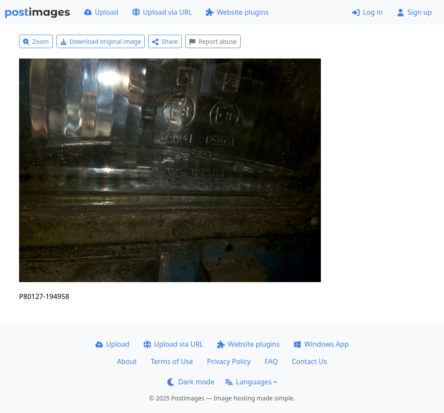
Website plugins (237, 12)
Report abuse (212, 41)
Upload (101, 12)
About (127, 361)
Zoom (36, 41)
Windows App (321, 344)
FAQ (271, 361)
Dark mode (190, 382)
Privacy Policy (229, 361)
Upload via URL (162, 12)
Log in (367, 12)
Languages (248, 382)
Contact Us (309, 361)
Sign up (414, 12)
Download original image (100, 41)
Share (165, 41)
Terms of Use (171, 361)
